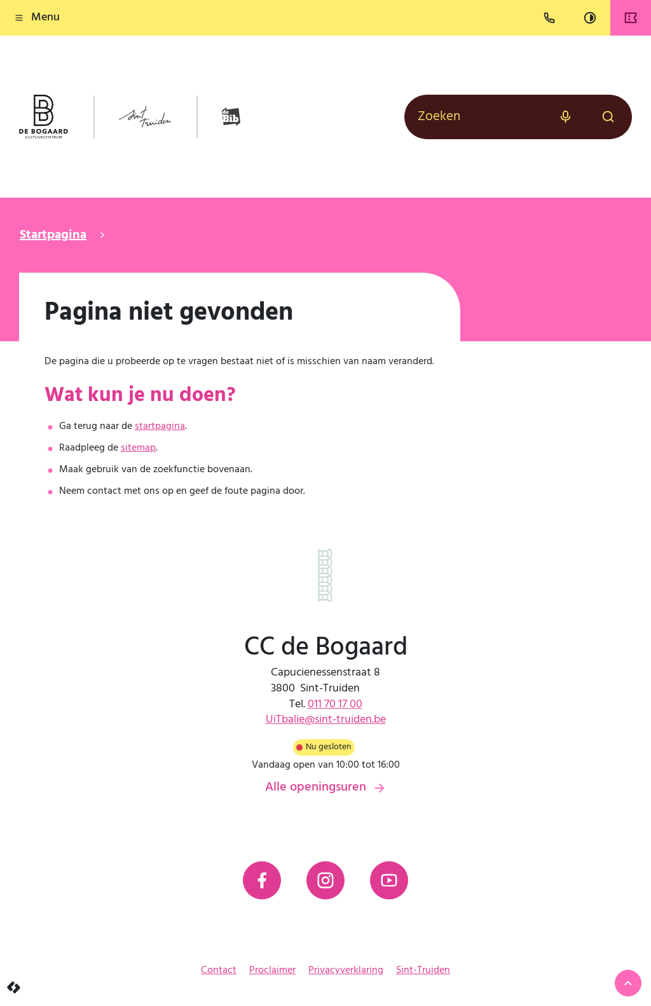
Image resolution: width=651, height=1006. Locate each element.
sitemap (138, 448)
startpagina (160, 426)
